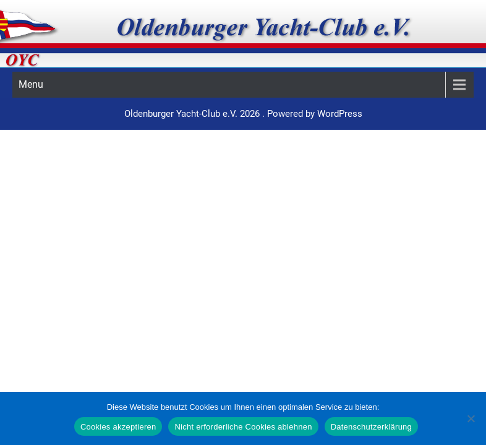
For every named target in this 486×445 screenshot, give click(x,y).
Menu (31, 84)
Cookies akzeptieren (118, 426)
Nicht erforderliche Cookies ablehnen (243, 426)
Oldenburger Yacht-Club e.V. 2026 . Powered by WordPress (243, 113)
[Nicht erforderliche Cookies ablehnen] (470, 418)
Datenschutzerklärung (371, 426)
